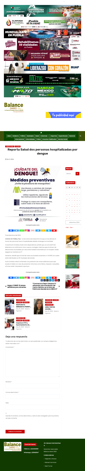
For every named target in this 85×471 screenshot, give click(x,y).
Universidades (30, 139)
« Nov (67, 227)
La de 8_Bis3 (48, 300)
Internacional (19, 139)
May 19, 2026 (20, 309)
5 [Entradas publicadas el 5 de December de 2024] (74, 194)
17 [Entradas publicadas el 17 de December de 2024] (69, 205)
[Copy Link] (43, 229)
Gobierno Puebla (9, 146)
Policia (38, 139)
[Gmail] (32, 229)
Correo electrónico (12, 392)
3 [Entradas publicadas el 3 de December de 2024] (69, 194)
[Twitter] (16, 229)
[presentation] (18, 424)
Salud (37, 136)
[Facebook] (11, 229)
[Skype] (48, 229)
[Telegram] (38, 229)
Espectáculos (63, 136)
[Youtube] (54, 229)
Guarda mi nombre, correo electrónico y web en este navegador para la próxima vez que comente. (32, 417)
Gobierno (16, 136)
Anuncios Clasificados (49, 139)
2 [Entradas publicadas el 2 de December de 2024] (66, 194)
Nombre (9, 382)
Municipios (30, 136)
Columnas (45, 136)
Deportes (54, 136)
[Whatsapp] (21, 229)
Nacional (72, 136)
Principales (26, 302)
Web (7, 403)
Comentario (10, 347)
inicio (9, 136)
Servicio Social (62, 139)
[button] (80, 136)
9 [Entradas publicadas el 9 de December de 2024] (66, 199)
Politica (22, 136)
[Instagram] (27, 229)
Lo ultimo (18, 146)
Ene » (71, 227)
